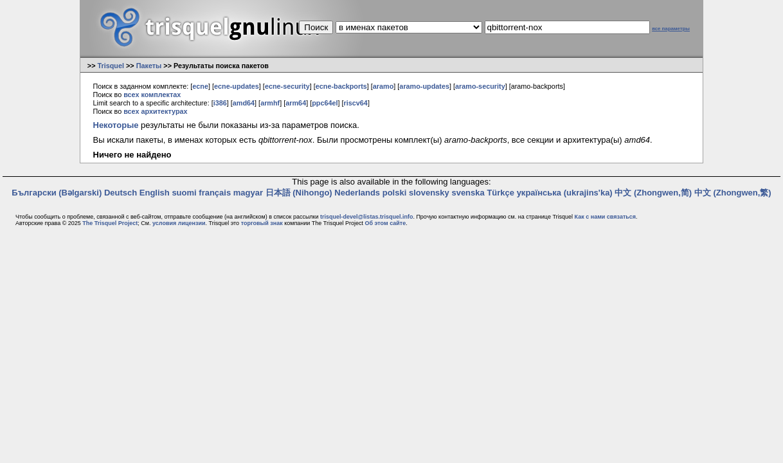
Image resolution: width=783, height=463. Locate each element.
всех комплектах (152, 94)
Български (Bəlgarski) (57, 192)
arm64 (295, 103)
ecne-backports (341, 86)
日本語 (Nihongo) (299, 192)
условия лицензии (178, 223)
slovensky (429, 192)
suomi (184, 192)
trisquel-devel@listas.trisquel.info (366, 216)
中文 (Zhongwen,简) (653, 192)
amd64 (244, 103)
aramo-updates (424, 86)
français (215, 192)
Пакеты (149, 65)
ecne (200, 86)
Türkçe (500, 192)
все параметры (671, 29)
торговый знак (262, 223)
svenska (467, 192)
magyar (248, 192)
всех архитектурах (155, 111)
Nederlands (357, 192)
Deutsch (120, 192)
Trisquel (110, 65)
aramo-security (480, 86)
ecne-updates (236, 86)
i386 (220, 103)
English (155, 192)
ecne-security (287, 86)
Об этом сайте (385, 223)
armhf (270, 103)
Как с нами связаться (605, 216)
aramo (383, 86)
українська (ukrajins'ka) (565, 192)
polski (394, 192)
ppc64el (325, 103)
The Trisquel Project (110, 223)
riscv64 (356, 103)
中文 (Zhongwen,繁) (732, 192)
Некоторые (116, 125)
